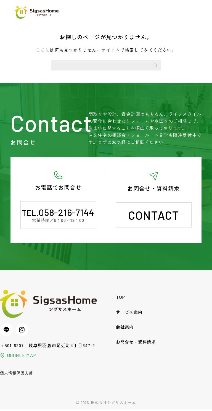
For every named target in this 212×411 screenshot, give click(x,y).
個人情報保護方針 (16, 374)
